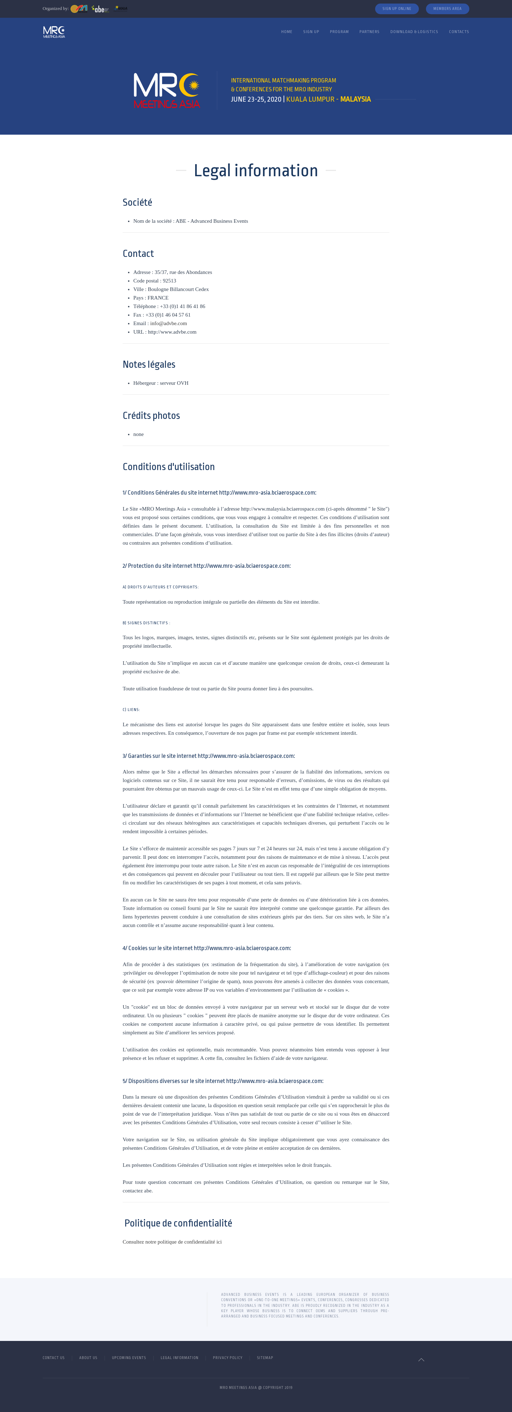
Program (339, 31)
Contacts (459, 31)
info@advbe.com (168, 323)
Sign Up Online (397, 9)
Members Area (447, 9)
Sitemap (265, 1358)
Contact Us (54, 1358)
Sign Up (311, 31)
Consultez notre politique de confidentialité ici (173, 1242)
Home (287, 31)
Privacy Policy (227, 1358)
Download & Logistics (414, 31)
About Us (88, 1358)
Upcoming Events (129, 1358)
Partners (369, 31)
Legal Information (179, 1358)
